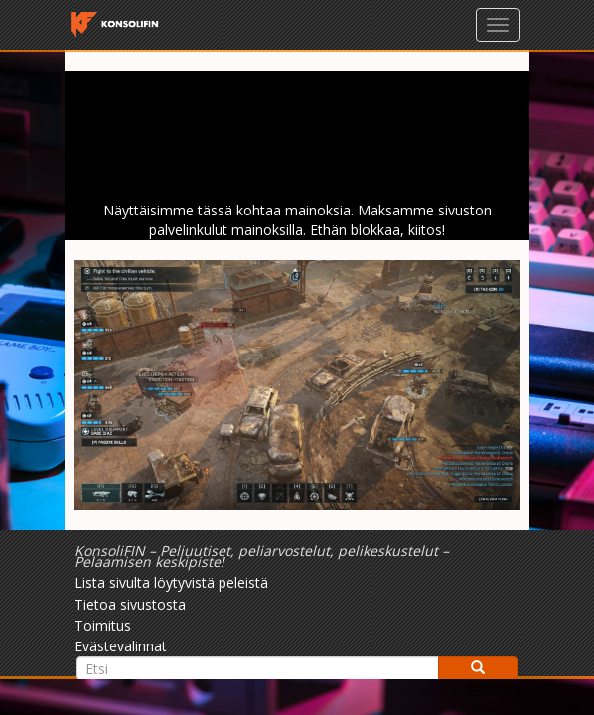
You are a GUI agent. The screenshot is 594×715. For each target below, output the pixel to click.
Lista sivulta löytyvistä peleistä (171, 582)
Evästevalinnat (120, 646)
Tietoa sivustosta (130, 604)
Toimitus (102, 625)
